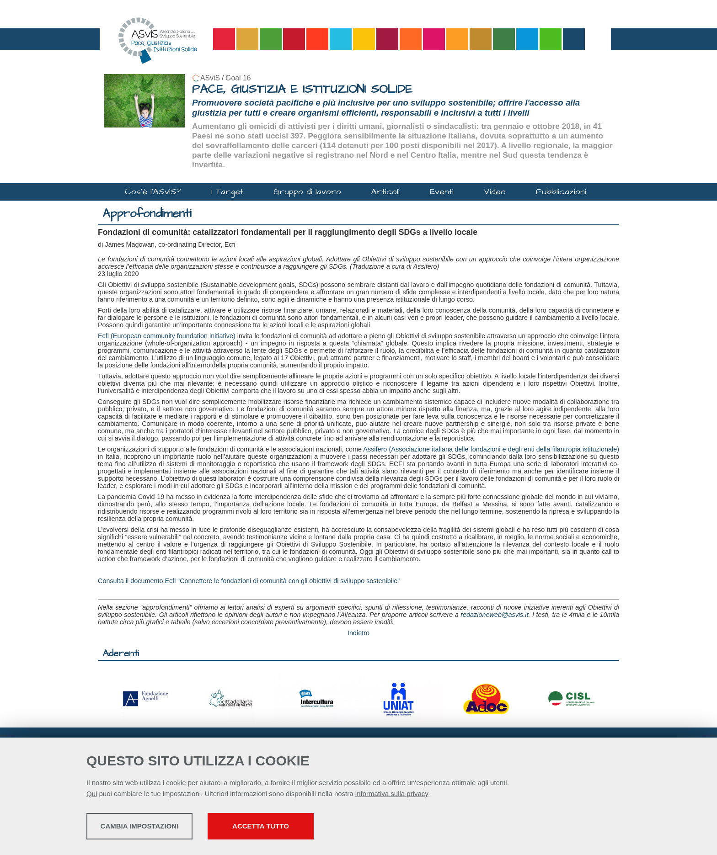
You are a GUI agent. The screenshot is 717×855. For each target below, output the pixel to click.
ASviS (210, 78)
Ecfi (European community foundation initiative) (166, 336)
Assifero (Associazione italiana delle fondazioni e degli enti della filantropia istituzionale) (491, 449)
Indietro (358, 633)
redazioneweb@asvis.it (494, 614)
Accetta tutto (323, 828)
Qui (91, 795)
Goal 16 (238, 78)
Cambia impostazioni (158, 828)
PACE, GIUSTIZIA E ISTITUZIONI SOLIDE (302, 89)
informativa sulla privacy (391, 795)
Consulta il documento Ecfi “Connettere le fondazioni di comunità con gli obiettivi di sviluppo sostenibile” (249, 580)
